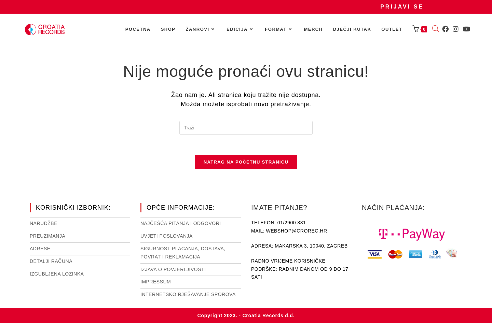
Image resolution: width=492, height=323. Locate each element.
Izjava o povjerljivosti (173, 269)
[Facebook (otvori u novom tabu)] (445, 29)
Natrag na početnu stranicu (246, 162)
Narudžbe (43, 223)
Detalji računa (51, 261)
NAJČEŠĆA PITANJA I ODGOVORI (180, 223)
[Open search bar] (435, 29)
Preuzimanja (47, 236)
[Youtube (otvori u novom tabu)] (466, 29)
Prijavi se (402, 7)
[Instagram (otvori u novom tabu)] (455, 29)
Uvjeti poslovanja (166, 236)
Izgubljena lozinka (57, 273)
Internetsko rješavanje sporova (188, 294)
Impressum (155, 281)
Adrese (40, 248)
